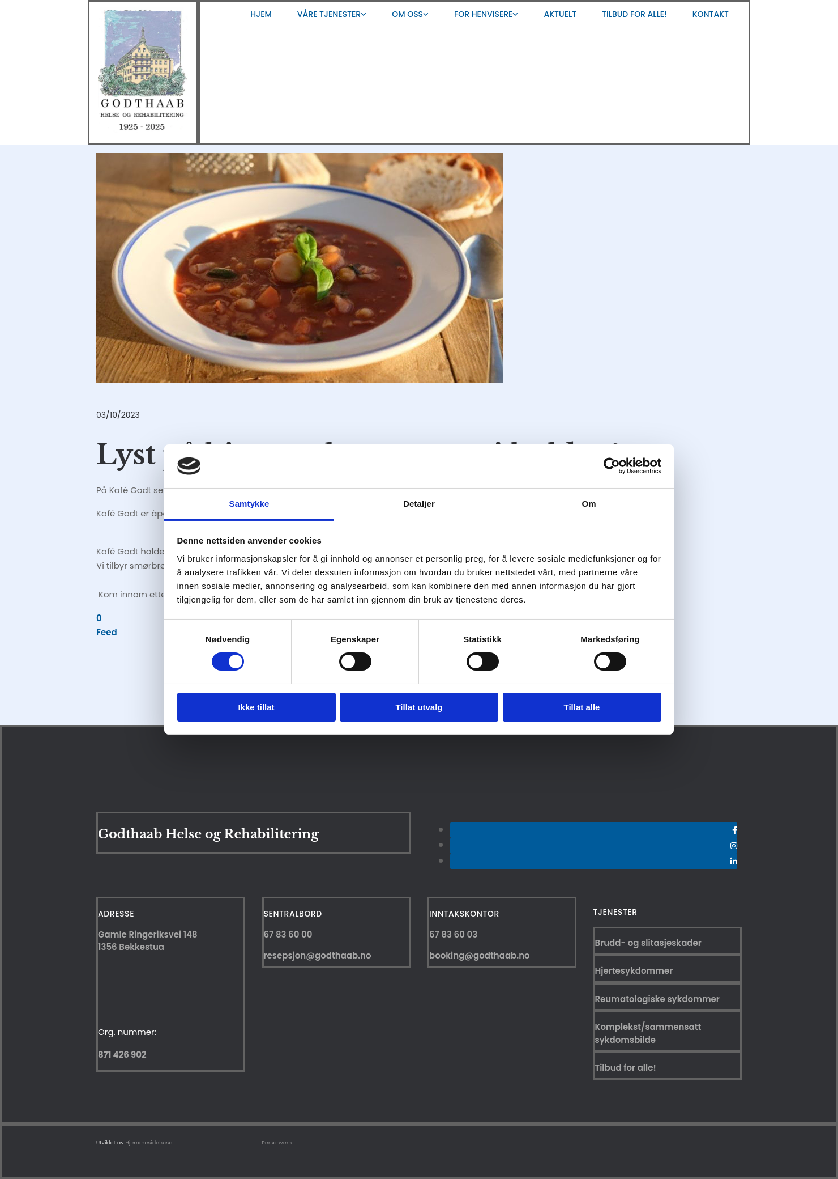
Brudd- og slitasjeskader (648, 943)
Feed (106, 632)
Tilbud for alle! (634, 14)
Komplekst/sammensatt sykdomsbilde (648, 1033)
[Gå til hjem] (143, 130)
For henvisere (483, 14)
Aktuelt (560, 14)
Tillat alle (582, 707)
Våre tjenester (329, 14)
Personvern (277, 1142)
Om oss (407, 14)
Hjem (260, 14)
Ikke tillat (256, 707)
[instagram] (733, 845)
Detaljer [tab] (419, 503)
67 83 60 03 (453, 934)
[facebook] (734, 830)
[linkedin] (733, 861)
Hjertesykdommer (634, 971)
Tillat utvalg (418, 707)
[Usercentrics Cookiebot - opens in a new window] (611, 465)
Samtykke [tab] (249, 503)
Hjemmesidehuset (150, 1142)
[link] (330, 14)
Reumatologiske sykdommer (657, 999)
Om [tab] (589, 503)
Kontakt (710, 14)
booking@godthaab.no (479, 955)
